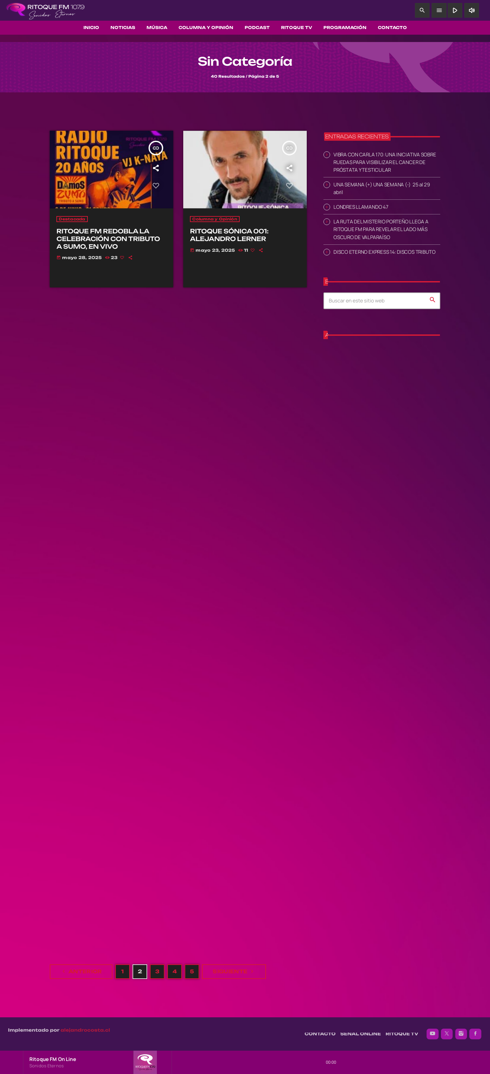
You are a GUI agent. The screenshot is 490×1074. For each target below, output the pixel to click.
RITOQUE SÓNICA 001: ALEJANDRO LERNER (229, 235)
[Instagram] (461, 1034)
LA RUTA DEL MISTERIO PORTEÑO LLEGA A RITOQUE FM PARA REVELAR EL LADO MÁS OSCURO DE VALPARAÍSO (381, 229)
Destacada (72, 219)
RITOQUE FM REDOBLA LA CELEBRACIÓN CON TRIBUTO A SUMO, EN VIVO (108, 239)
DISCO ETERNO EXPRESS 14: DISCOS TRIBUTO (384, 251)
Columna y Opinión (214, 219)
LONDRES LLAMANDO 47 (361, 206)
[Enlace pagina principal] (45, 10)
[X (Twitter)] (447, 1034)
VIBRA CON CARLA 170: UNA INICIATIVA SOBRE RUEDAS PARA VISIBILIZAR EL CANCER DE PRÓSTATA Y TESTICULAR (384, 162)
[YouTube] (433, 1034)
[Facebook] (475, 1034)
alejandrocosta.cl (85, 1030)
